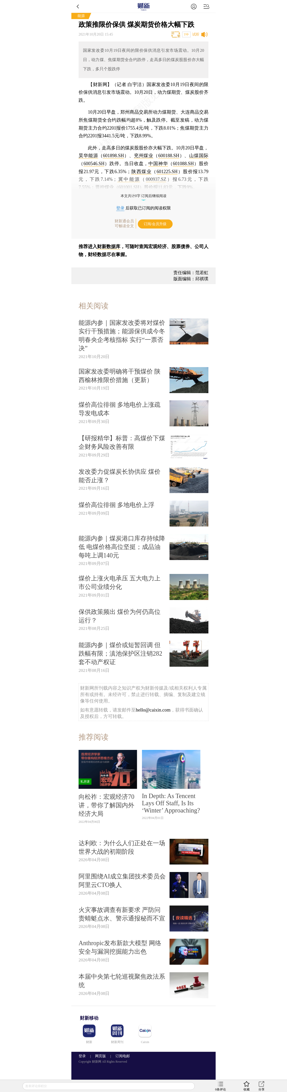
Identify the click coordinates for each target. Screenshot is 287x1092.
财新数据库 (108, 246)
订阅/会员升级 (155, 224)
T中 (186, 34)
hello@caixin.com (153, 710)
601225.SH (167, 171)
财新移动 (89, 1018)
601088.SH (183, 163)
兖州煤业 (144, 155)
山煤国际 (198, 155)
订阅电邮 (121, 1056)
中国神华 (158, 163)
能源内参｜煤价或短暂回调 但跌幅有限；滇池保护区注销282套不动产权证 (120, 653)
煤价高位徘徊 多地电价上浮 (116, 504)
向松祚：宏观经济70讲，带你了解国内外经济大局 (106, 805)
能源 (81, 16)
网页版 (100, 1056)
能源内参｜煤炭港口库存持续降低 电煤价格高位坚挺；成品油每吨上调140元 (122, 547)
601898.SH (113, 155)
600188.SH (168, 155)
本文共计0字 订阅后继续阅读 (144, 196)
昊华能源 (88, 155)
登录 (120, 208)
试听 (195, 34)
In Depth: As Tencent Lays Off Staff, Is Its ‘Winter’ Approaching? (171, 803)
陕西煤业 (141, 171)
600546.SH (94, 163)
